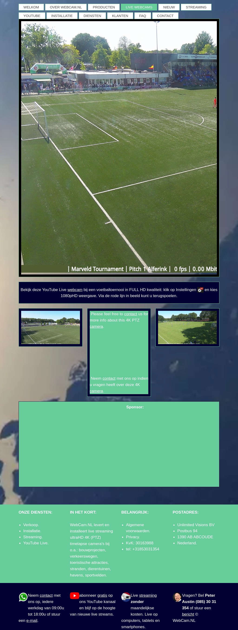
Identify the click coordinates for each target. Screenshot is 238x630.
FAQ (142, 16)
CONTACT (165, 16)
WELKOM (31, 7)
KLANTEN (120, 16)
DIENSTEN (92, 16)
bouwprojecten (92, 550)
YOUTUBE (31, 16)
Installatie (31, 530)
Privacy (132, 537)
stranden (78, 568)
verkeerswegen (83, 556)
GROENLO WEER (119, 352)
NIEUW (169, 7)
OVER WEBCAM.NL (66, 7)
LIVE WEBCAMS (139, 7)
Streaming (32, 537)
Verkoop (30, 524)
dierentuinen (99, 568)
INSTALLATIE (62, 16)
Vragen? (189, 595)
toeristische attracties (89, 562)
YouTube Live (35, 543)
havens (76, 575)
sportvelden (95, 575)
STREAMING (196, 7)
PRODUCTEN (104, 7)
